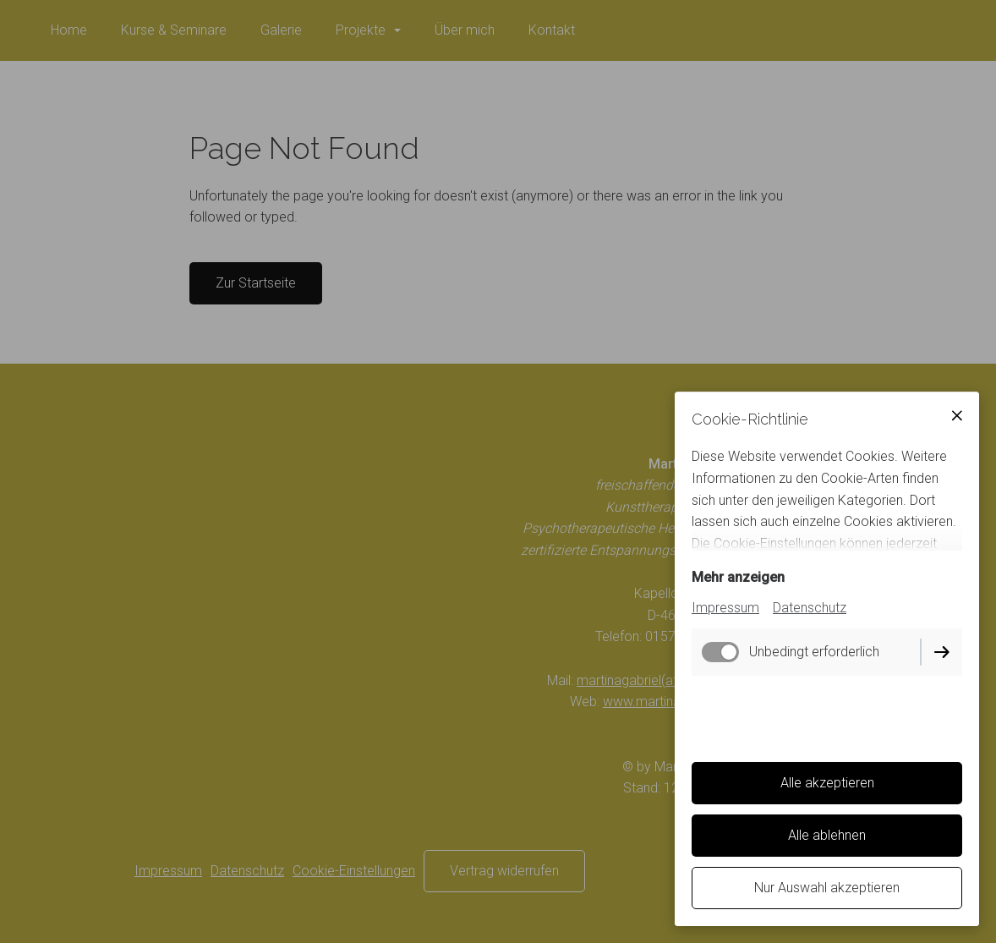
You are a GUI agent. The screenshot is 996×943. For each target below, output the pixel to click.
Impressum (725, 608)
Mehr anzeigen (738, 577)
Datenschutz (809, 608)
